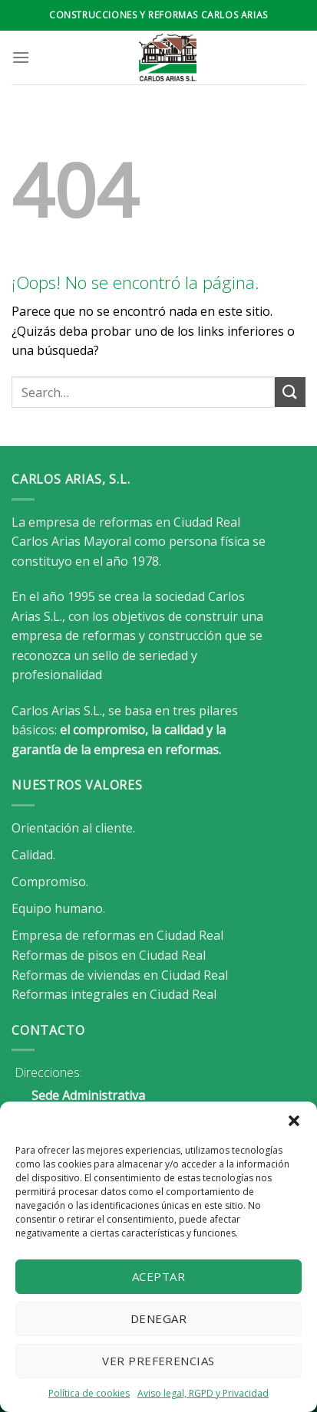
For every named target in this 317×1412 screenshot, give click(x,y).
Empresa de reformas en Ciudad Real (117, 935)
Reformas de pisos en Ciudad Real (109, 955)
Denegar (158, 1318)
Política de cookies (89, 1393)
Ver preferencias (158, 1360)
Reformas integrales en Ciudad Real (114, 994)
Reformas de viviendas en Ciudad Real (120, 975)
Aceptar (158, 1276)
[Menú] (21, 57)
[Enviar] (290, 392)
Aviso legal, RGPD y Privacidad (203, 1393)
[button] (294, 1120)
